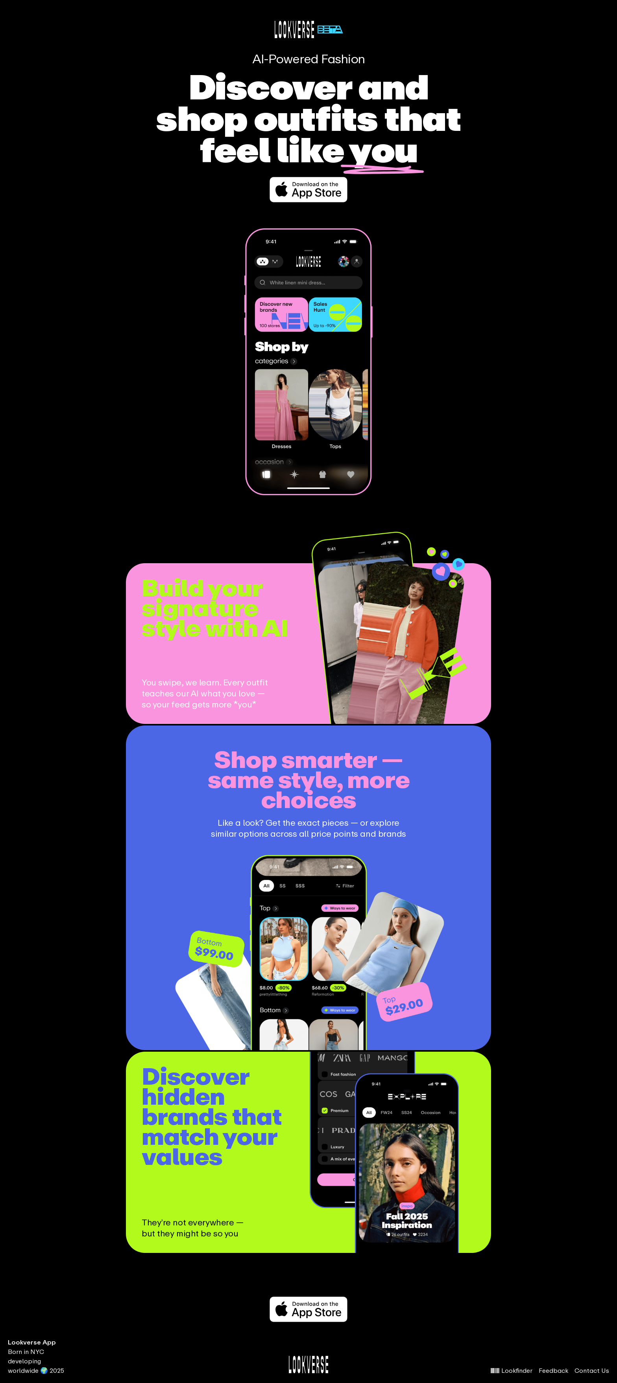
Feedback (553, 1370)
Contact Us (592, 1370)
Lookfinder (511, 1370)
